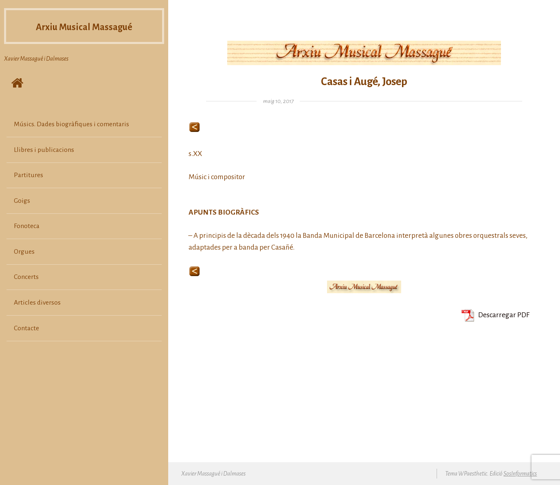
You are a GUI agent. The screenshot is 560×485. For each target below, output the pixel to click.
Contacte (26, 328)
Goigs (22, 200)
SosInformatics (520, 473)
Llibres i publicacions (44, 150)
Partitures (28, 175)
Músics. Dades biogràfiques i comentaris (71, 124)
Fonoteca (27, 226)
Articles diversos (37, 302)
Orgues (24, 251)
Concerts (26, 277)
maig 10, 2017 (278, 101)
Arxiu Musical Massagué (84, 27)
